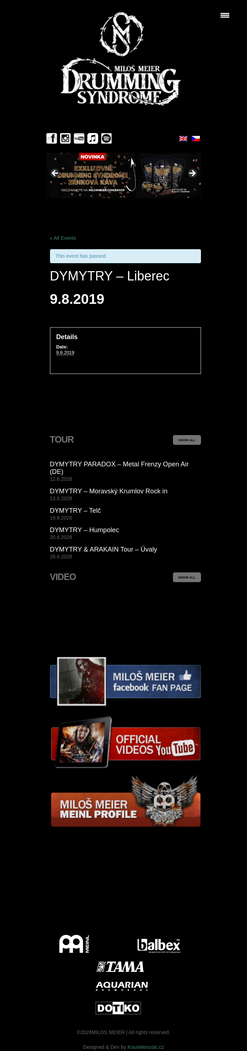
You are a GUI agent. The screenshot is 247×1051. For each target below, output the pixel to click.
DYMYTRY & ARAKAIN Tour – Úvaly (103, 549)
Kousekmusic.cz (146, 1047)
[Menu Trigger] (225, 15)
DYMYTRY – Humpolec (84, 530)
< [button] (55, 173)
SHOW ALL (187, 440)
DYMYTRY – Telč (75, 510)
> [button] (192, 173)
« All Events (63, 238)
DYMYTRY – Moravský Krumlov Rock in (109, 491)
